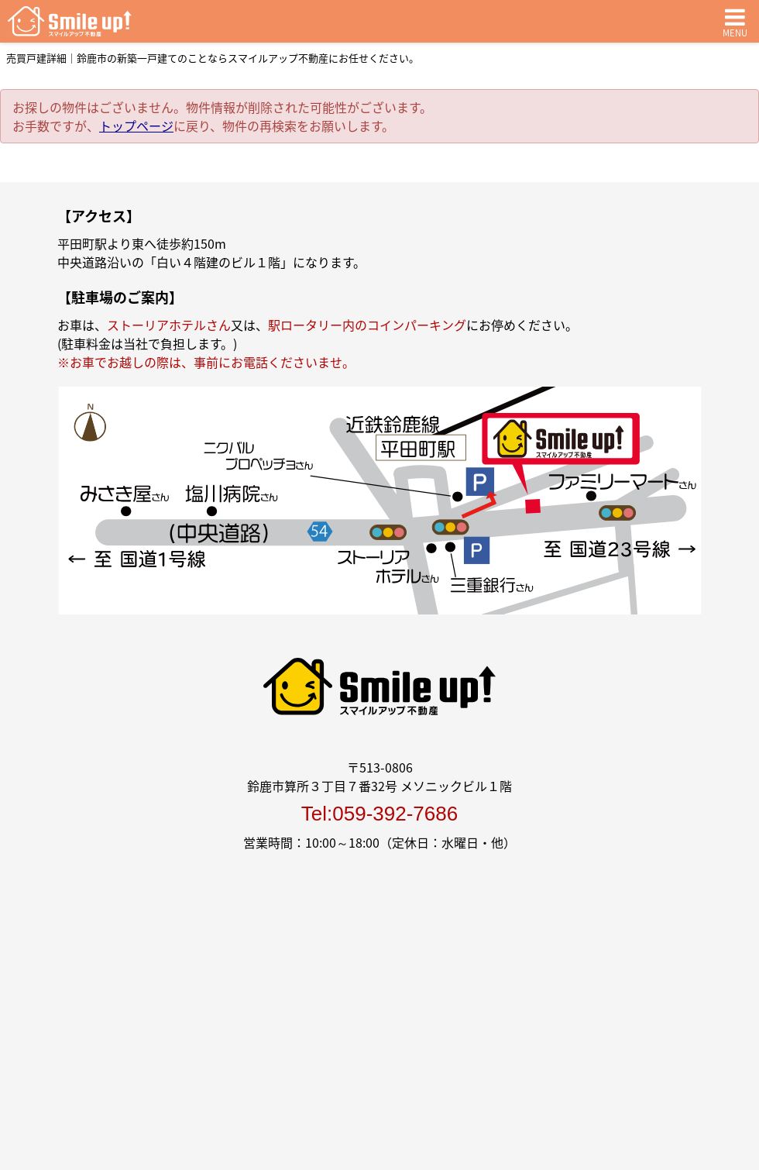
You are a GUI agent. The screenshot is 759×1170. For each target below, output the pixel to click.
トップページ (136, 125)
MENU (735, 21)
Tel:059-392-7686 (379, 813)
